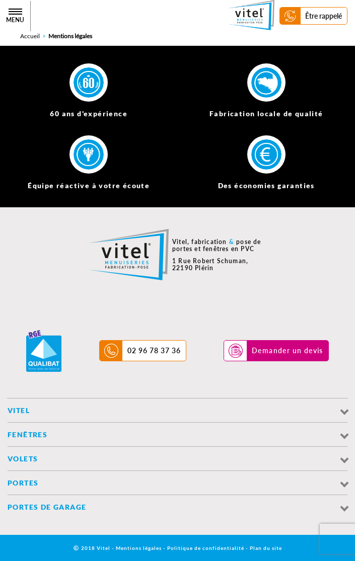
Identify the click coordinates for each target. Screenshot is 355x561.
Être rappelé (323, 16)
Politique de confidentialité (205, 548)
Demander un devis (287, 350)
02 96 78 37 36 (154, 350)
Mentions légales (139, 548)
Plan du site (266, 548)
